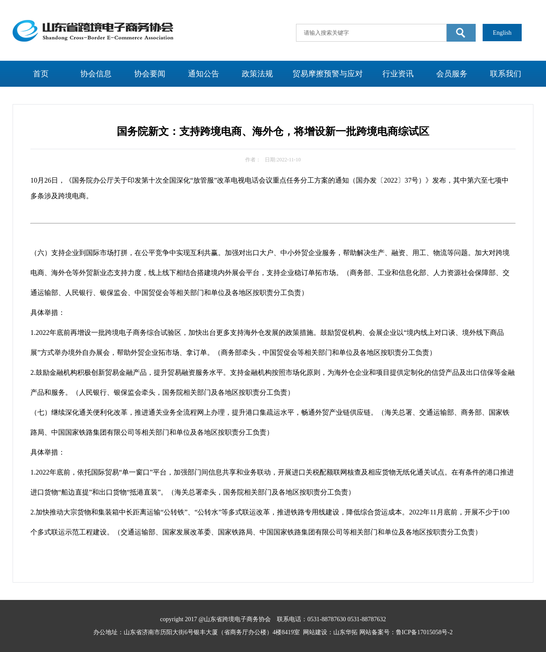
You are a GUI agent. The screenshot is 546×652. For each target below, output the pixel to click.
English (502, 32)
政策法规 (257, 73)
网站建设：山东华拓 (330, 632)
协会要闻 (149, 73)
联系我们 (505, 73)
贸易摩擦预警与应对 (328, 73)
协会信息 (96, 73)
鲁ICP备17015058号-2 (424, 632)
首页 (41, 73)
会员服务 (451, 73)
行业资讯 (398, 73)
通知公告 (203, 73)
